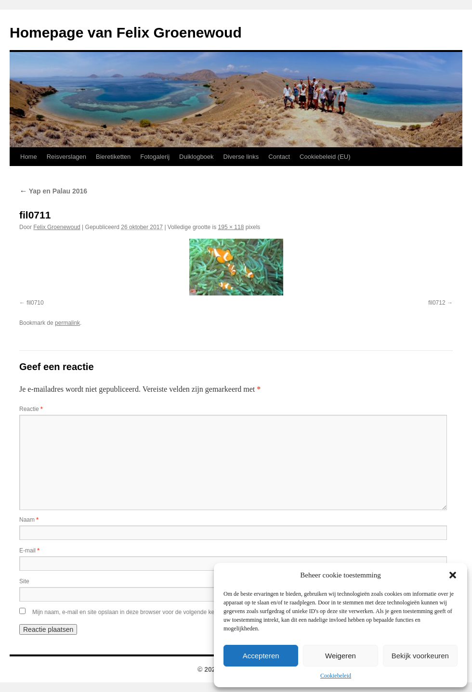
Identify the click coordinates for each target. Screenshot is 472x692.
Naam (29, 519)
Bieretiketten (113, 156)
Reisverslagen (66, 156)
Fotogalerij (155, 156)
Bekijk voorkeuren (420, 656)
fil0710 (34, 302)
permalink (67, 323)
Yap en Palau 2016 (53, 191)
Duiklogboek (196, 156)
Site (24, 581)
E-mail (29, 550)
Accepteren (261, 656)
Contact (279, 156)
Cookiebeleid (335, 675)
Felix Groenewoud (56, 227)
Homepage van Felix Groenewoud (126, 32)
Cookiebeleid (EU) (325, 156)
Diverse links (241, 156)
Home (28, 156)
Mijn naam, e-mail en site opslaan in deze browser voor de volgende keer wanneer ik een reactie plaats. (165, 612)
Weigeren (340, 656)
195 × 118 (231, 227)
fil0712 (436, 302)
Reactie (31, 409)
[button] (453, 575)
